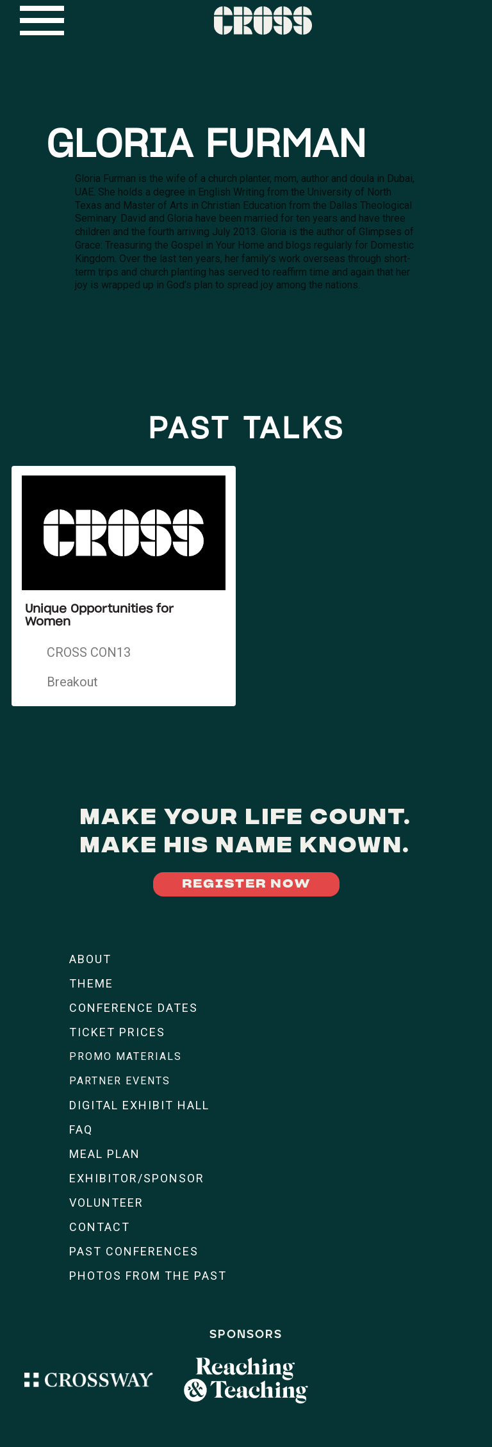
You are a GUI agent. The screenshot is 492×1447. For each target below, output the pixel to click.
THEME (91, 983)
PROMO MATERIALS (125, 1056)
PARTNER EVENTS (119, 1081)
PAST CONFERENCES (134, 1251)
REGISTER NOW (246, 884)
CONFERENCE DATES (133, 1007)
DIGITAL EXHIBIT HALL (139, 1105)
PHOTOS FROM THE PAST (148, 1275)
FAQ (81, 1129)
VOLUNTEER (106, 1202)
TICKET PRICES (117, 1032)
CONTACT (99, 1227)
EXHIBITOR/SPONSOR (136, 1178)
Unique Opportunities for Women (99, 616)
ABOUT (90, 959)
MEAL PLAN (104, 1154)
